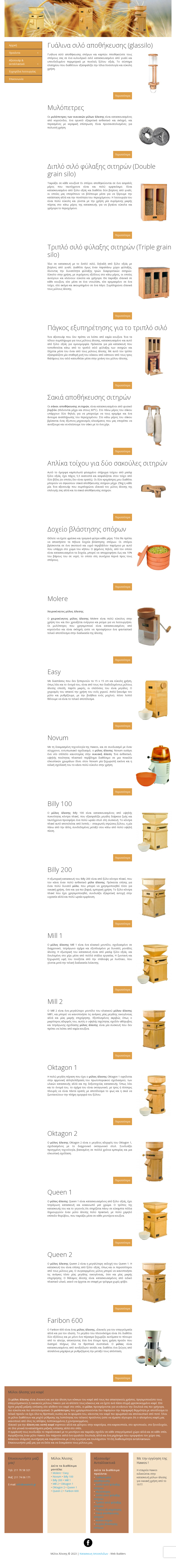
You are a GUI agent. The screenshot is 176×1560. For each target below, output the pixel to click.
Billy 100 (59, 803)
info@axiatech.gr (26, 1484)
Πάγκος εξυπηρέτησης (108, 1509)
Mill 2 (55, 1001)
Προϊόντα (14, 52)
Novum (57, 737)
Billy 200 (59, 869)
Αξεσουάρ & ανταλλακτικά (16, 62)
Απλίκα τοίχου (104, 1520)
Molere (57, 598)
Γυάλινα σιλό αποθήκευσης (102, 1479)
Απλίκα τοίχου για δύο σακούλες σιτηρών (107, 463)
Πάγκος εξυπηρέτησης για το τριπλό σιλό (107, 327)
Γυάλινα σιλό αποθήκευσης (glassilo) (100, 45)
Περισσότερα (122, 95)
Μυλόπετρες (65, 107)
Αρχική (13, 45)
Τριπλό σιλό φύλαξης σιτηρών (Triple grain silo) (109, 251)
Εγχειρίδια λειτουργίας (22, 71)
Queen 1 (59, 1192)
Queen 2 (59, 1254)
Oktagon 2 (62, 1133)
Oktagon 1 (62, 1067)
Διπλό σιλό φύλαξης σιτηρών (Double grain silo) (101, 170)
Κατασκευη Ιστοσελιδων (94, 1553)
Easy (54, 671)
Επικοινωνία (16, 79)
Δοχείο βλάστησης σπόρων (86, 529)
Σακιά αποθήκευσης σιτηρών (89, 397)
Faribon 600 (65, 1320)
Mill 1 (55, 935)
